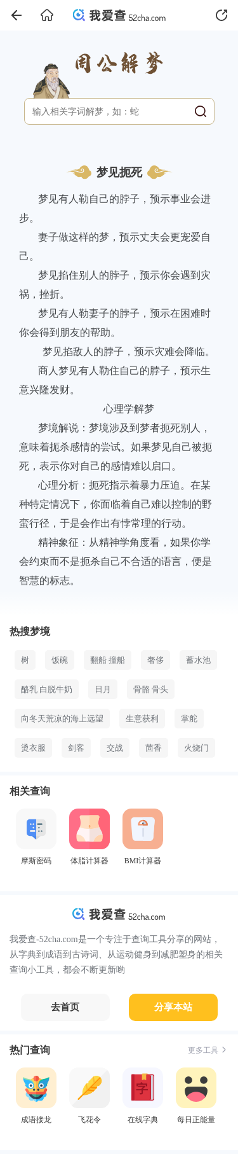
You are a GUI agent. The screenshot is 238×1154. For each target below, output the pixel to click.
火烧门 (196, 748)
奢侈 (155, 660)
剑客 (76, 748)
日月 (103, 689)
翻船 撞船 (107, 660)
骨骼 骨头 (150, 689)
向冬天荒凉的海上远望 (62, 718)
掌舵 (189, 718)
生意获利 (142, 718)
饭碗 (59, 660)
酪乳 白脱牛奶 (46, 689)
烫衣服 (33, 748)
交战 (115, 748)
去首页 (65, 1007)
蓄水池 (198, 660)
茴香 (153, 748)
